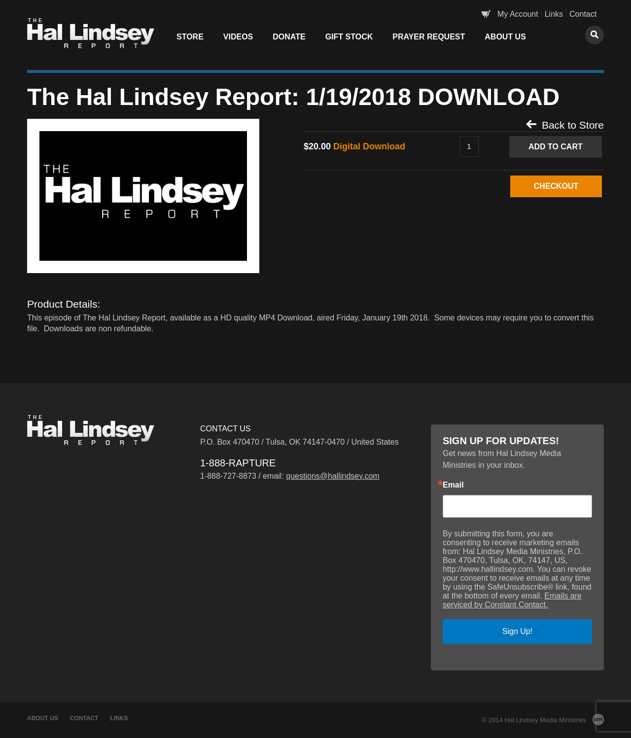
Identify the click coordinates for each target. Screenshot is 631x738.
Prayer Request (428, 37)
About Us (505, 37)
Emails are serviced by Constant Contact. (512, 600)
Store (190, 37)
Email (453, 485)
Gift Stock (349, 37)
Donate (289, 37)
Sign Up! (517, 631)
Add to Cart (555, 146)
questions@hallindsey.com (332, 476)
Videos (238, 37)
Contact (582, 14)
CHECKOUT (555, 186)
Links (554, 14)
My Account (517, 14)
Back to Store (565, 125)
